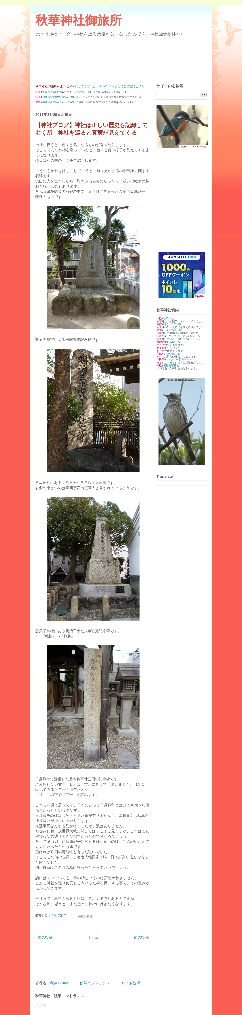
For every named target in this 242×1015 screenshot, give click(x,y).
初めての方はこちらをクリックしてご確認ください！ (111, 86)
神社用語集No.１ (52, 102)
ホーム (93, 937)
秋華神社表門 (50, 91)
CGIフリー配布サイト (179, 359)
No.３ (75, 102)
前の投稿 (141, 937)
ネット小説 (172, 347)
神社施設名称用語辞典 (55, 97)
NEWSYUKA (173, 341)
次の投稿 (45, 937)
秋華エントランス (95, 983)
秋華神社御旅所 (78, 20)
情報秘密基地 (171, 365)
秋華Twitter (59, 983)
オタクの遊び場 (172, 330)
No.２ (67, 102)
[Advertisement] (121, 58)
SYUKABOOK (171, 353)
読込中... (42, 1005)
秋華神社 (168, 318)
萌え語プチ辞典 (172, 324)
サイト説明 (130, 983)
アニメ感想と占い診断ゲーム (183, 336)
